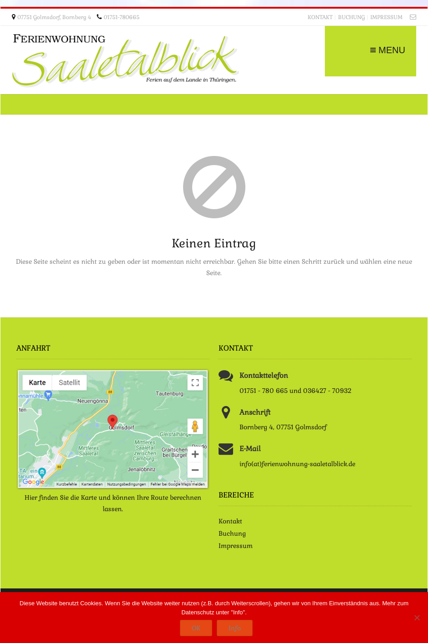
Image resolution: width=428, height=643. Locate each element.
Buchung (351, 17)
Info (235, 628)
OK (196, 628)
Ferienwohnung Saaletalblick (125, 61)
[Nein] (416, 617)
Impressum (386, 17)
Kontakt (320, 17)
